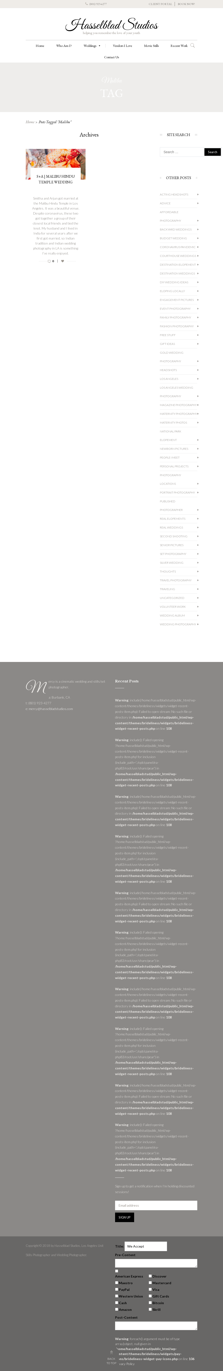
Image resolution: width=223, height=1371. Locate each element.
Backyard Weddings (176, 229)
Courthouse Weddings (178, 256)
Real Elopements (172, 518)
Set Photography (173, 554)
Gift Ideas (167, 344)
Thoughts (168, 571)
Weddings (92, 45)
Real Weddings (171, 527)
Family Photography (175, 317)
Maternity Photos (173, 422)
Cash (123, 1303)
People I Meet (170, 457)
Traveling (167, 589)
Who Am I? (64, 46)
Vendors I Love (122, 46)
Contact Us (111, 57)
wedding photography (178, 624)
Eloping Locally (172, 291)
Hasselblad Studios (111, 25)
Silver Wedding (171, 562)
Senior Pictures (171, 545)
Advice (165, 203)
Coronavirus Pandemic (178, 247)
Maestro (126, 1283)
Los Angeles (169, 379)
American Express (129, 1276)
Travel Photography (176, 580)
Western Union (131, 1296)
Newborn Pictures (174, 448)
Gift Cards (160, 1296)
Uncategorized (172, 598)
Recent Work (179, 46)
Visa (155, 1290)
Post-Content (126, 1317)
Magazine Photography (178, 405)
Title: (119, 1246)
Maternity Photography (178, 414)
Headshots (168, 370)
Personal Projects (174, 466)
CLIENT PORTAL (160, 4)
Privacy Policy (125, 1364)
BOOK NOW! (186, 4)
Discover (159, 1276)
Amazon (125, 1309)
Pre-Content (125, 1255)
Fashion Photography (177, 326)
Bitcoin (158, 1303)
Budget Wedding (173, 238)
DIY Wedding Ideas (174, 282)
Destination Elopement (178, 264)
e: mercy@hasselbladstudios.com (49, 709)
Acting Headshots (174, 194)
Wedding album (172, 615)
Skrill (156, 1309)
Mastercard (161, 1283)
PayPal (124, 1290)
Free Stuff (168, 335)
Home (40, 46)
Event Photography (175, 308)
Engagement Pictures (177, 300)
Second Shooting (174, 536)
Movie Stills (151, 46)
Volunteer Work (173, 606)
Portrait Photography (177, 492)
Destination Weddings (177, 273)
